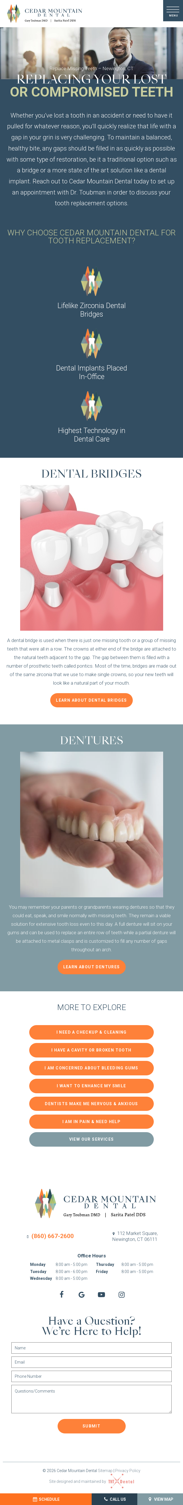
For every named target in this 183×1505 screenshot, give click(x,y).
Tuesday (38, 1269)
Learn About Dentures (91, 969)
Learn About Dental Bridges (91, 702)
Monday (37, 1262)
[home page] (42, 13)
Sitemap (105, 1468)
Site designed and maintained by (91, 1479)
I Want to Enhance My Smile (91, 1086)
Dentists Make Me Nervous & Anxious (91, 1103)
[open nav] (173, 10)
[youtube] (102, 1293)
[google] (81, 1293)
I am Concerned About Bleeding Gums (91, 1068)
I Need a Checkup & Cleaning (91, 1034)
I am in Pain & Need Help (91, 1120)
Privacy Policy (127, 1468)
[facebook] (60, 1293)
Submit (91, 1424)
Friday (102, 1269)
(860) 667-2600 (49, 1234)
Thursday (105, 1262)
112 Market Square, (134, 1234)
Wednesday (41, 1276)
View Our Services (91, 1137)
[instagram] (124, 1293)
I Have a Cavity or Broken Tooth (91, 1051)
